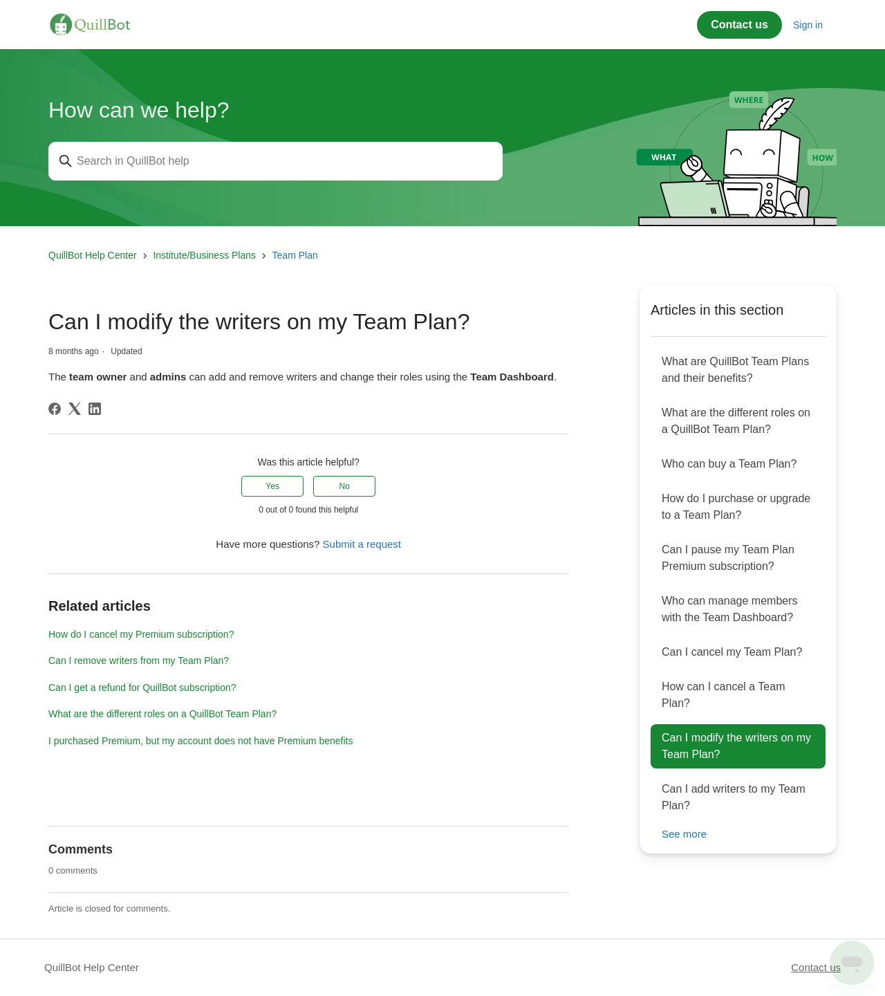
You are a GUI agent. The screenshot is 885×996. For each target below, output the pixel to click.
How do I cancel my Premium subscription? (141, 634)
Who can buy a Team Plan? (729, 464)
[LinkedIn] (94, 409)
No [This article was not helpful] (344, 486)
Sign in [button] (808, 24)
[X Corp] (74, 409)
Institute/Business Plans (204, 255)
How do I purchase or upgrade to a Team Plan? (736, 506)
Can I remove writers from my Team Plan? (138, 660)
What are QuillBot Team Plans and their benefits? (735, 370)
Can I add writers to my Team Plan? (733, 797)
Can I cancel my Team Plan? (732, 652)
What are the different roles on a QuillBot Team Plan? (162, 713)
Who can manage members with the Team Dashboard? (730, 609)
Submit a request (362, 544)
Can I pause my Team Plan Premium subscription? (728, 558)
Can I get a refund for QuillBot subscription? (142, 687)
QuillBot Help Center (92, 255)
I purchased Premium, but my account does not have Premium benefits (200, 740)
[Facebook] (54, 409)
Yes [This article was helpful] (272, 486)
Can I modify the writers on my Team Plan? (736, 746)
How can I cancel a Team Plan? (723, 695)
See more (684, 834)
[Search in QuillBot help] (275, 161)
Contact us (739, 24)
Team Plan (295, 255)
